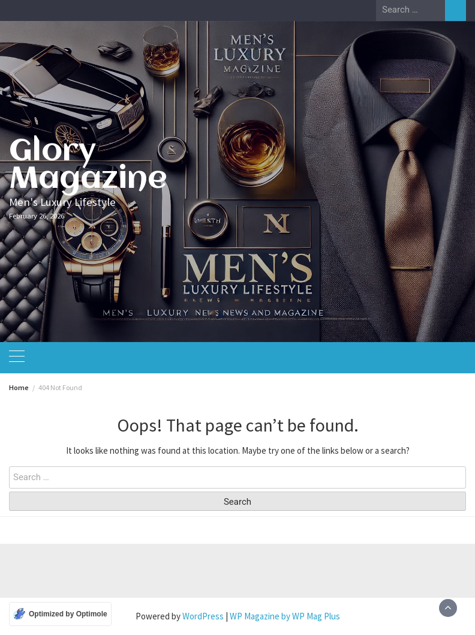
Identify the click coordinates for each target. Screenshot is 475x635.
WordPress (203, 616)
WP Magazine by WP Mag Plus (285, 616)
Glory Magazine (88, 166)
